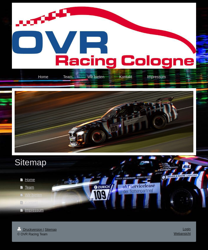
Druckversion (30, 230)
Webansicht (182, 234)
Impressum (34, 210)
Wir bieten (33, 195)
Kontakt (31, 202)
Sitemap (51, 230)
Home (30, 180)
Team (29, 187)
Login (187, 229)
